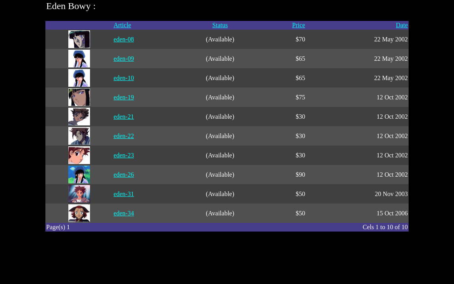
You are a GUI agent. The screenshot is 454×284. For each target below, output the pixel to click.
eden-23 (124, 155)
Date (402, 25)
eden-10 (124, 78)
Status (220, 25)
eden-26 (124, 174)
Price (298, 25)
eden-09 (124, 58)
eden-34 (124, 213)
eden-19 (124, 97)
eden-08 (124, 39)
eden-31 (124, 194)
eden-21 (124, 116)
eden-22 (124, 136)
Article (122, 25)
